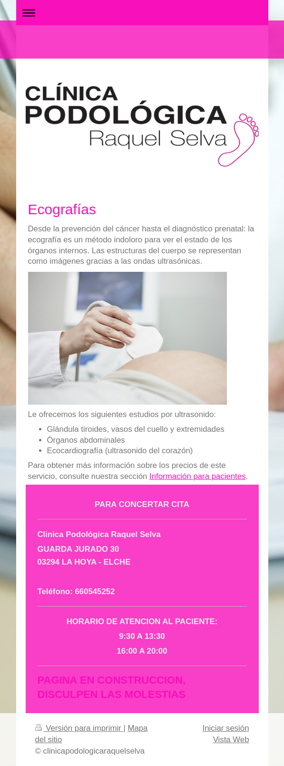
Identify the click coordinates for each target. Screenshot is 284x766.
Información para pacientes (197, 476)
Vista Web (231, 739)
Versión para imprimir (79, 728)
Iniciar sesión (226, 728)
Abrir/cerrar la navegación (142, 12)
